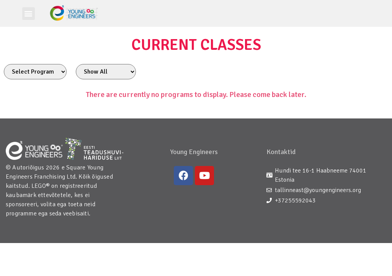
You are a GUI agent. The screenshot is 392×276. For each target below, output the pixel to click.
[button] (28, 13)
